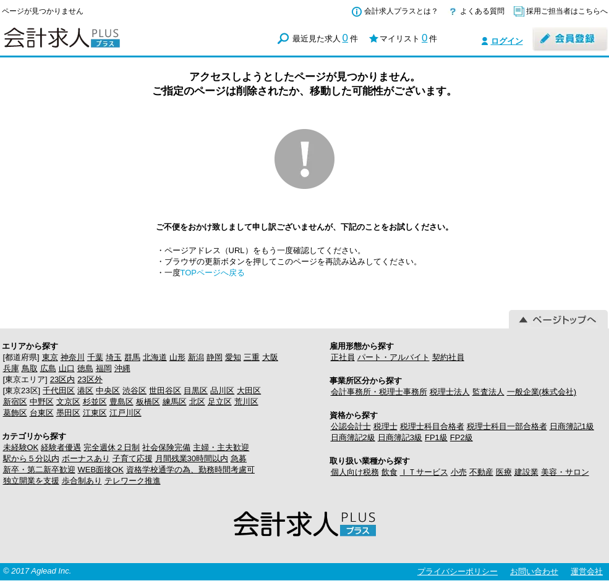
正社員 (343, 357)
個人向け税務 (355, 472)
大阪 (270, 357)
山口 (67, 368)
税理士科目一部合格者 (507, 426)
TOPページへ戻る (213, 272)
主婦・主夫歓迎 (221, 447)
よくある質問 (482, 11)
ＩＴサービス (424, 472)
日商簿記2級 (353, 437)
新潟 (196, 357)
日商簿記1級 (572, 426)
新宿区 (15, 401)
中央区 (108, 390)
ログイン (507, 41)
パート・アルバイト (393, 357)
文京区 (68, 401)
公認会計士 (351, 426)
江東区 (95, 412)
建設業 (526, 472)
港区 (85, 390)
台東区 (42, 412)
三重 (252, 357)
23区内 (62, 379)
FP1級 (436, 437)
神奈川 (73, 357)
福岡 (104, 368)
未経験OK (21, 447)
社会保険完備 (166, 447)
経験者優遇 (61, 447)
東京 (50, 357)
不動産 (481, 472)
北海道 (155, 357)
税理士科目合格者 (432, 426)
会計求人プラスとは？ (401, 11)
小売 (459, 472)
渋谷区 (134, 390)
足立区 (220, 401)
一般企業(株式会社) (542, 391)
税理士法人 (450, 391)
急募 (239, 458)
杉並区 (95, 401)
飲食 (389, 472)
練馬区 (175, 401)
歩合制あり (82, 480)
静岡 (215, 357)
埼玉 (114, 357)
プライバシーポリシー (457, 571)
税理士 (385, 426)
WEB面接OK (101, 469)
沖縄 (122, 368)
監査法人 (488, 391)
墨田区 (68, 412)
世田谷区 (165, 390)
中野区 (42, 401)
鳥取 (30, 368)
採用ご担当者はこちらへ (567, 11)
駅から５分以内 (31, 458)
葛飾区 (15, 412)
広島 (48, 368)
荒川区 (246, 401)
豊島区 (121, 401)
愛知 (233, 357)
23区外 (89, 379)
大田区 (249, 390)
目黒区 (196, 390)
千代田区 (59, 390)
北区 (197, 401)
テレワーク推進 (132, 480)
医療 (504, 472)
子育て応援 (133, 458)
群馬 (132, 357)
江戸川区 (125, 412)
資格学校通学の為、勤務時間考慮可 (190, 469)
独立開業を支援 (31, 480)
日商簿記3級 (400, 437)
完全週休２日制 (111, 447)
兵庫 (11, 368)
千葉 (95, 357)
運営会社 (587, 571)
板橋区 (148, 401)
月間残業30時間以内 (191, 458)
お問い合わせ (534, 571)
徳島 (85, 368)
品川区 (222, 390)
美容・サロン (565, 472)
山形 (177, 357)
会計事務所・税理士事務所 (379, 391)
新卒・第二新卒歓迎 (39, 469)
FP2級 (461, 437)
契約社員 (448, 357)
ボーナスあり (86, 458)
